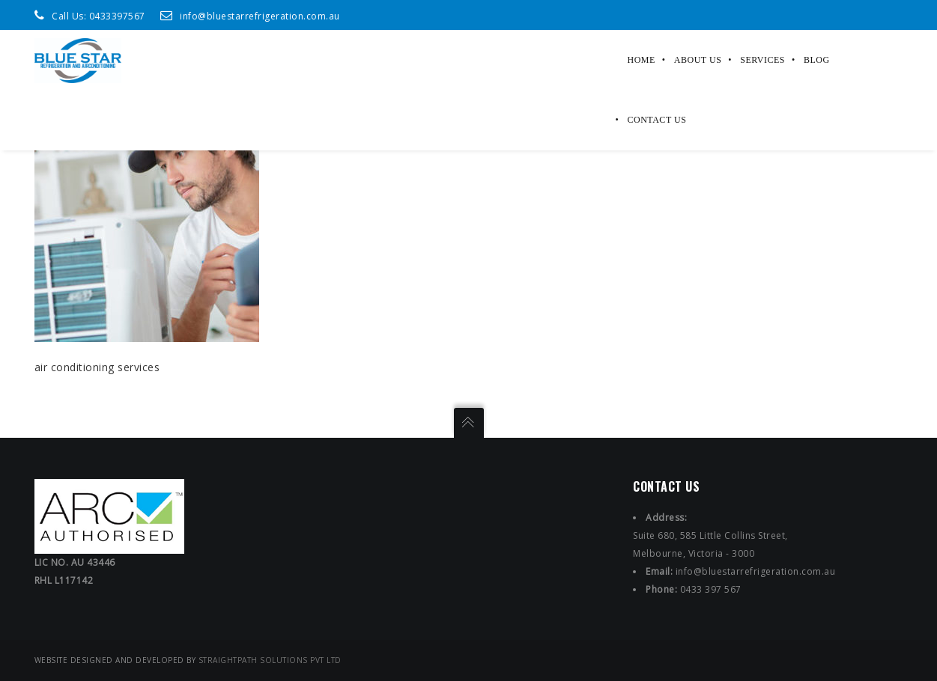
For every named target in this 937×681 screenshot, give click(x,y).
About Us (697, 60)
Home (641, 60)
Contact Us (657, 119)
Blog (817, 60)
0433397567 (117, 16)
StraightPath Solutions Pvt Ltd (270, 660)
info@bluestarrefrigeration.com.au (260, 16)
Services (762, 60)
